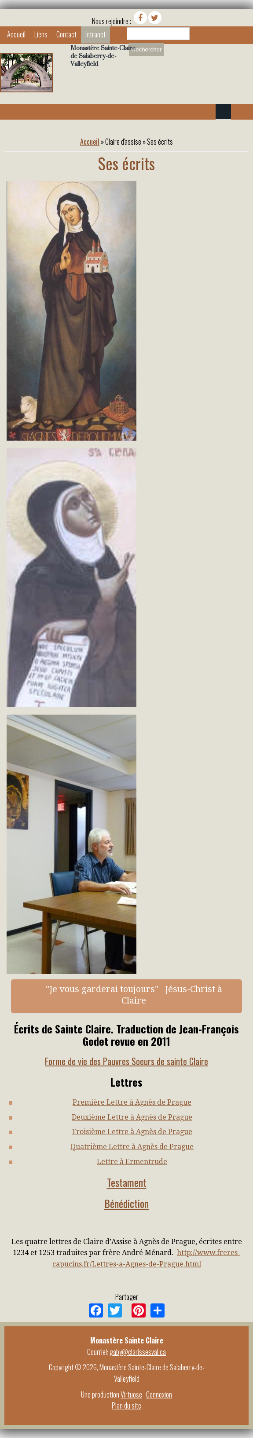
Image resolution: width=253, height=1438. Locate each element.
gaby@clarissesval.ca (138, 1352)
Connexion (159, 1394)
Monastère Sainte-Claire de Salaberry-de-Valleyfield (103, 56)
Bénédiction (126, 1203)
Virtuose (131, 1394)
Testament (127, 1182)
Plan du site (126, 1405)
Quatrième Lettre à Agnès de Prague (132, 1146)
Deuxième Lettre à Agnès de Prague (132, 1117)
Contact (66, 34)
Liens (41, 34)
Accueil (16, 34)
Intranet (95, 34)
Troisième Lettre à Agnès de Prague (132, 1132)
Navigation (223, 112)
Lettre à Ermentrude (132, 1161)
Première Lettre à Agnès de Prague (132, 1102)
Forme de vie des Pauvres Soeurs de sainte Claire (126, 1061)
